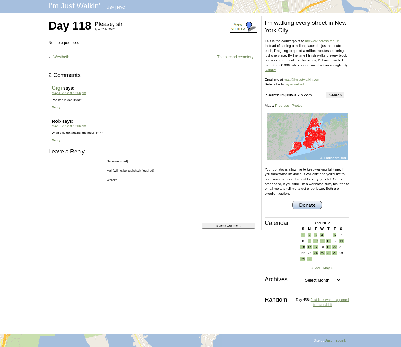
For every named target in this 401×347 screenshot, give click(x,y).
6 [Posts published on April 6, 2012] (335, 235)
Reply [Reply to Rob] (56, 140)
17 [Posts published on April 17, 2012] (316, 247)
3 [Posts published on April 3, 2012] (316, 235)
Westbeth (61, 57)
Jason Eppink (335, 340)
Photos (297, 105)
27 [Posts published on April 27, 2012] (334, 253)
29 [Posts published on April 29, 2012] (303, 259)
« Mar (315, 268)
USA (110, 7)
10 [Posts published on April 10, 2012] (316, 241)
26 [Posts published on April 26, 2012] (328, 253)
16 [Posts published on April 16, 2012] (309, 247)
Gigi (57, 88)
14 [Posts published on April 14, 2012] (341, 241)
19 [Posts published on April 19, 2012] (328, 247)
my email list (294, 84)
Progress (282, 105)
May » (328, 268)
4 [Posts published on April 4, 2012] (322, 235)
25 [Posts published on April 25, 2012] (322, 253)
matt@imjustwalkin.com (302, 79)
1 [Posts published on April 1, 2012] (303, 235)
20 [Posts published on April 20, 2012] (334, 247)
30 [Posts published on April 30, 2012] (309, 259)
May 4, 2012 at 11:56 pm (69, 93)
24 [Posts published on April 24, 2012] (316, 253)
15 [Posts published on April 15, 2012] (303, 247)
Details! (270, 70)
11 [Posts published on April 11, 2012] (322, 241)
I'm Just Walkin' (74, 6)
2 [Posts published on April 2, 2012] (309, 235)
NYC (121, 7)
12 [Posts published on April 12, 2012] (328, 241)
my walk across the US (322, 41)
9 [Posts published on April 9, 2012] (309, 241)
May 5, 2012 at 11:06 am (69, 125)
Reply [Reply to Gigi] (56, 107)
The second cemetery (235, 57)
